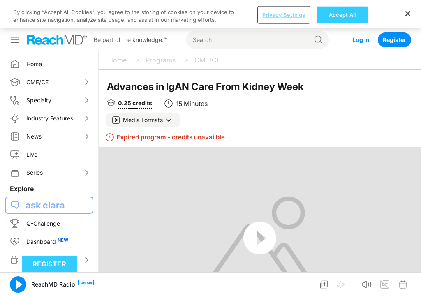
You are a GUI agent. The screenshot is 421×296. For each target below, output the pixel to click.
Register (394, 11)
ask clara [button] (45, 176)
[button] (143, 91)
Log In (361, 11)
